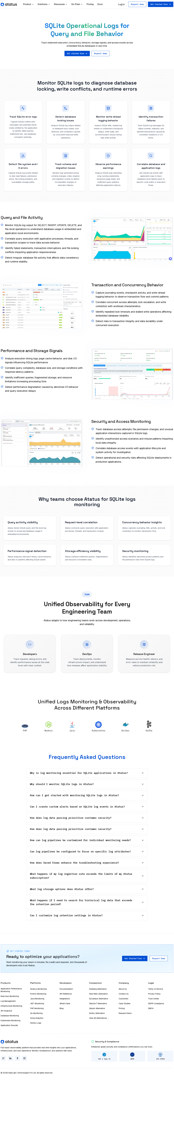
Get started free (160, 4)
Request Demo (158, 958)
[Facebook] (17, 1058)
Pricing (90, 4)
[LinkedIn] (10, 1058)
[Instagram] (24, 1058)
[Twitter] (3, 1058)
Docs (100, 4)
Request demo (137, 4)
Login (121, 4)
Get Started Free (134, 958)
